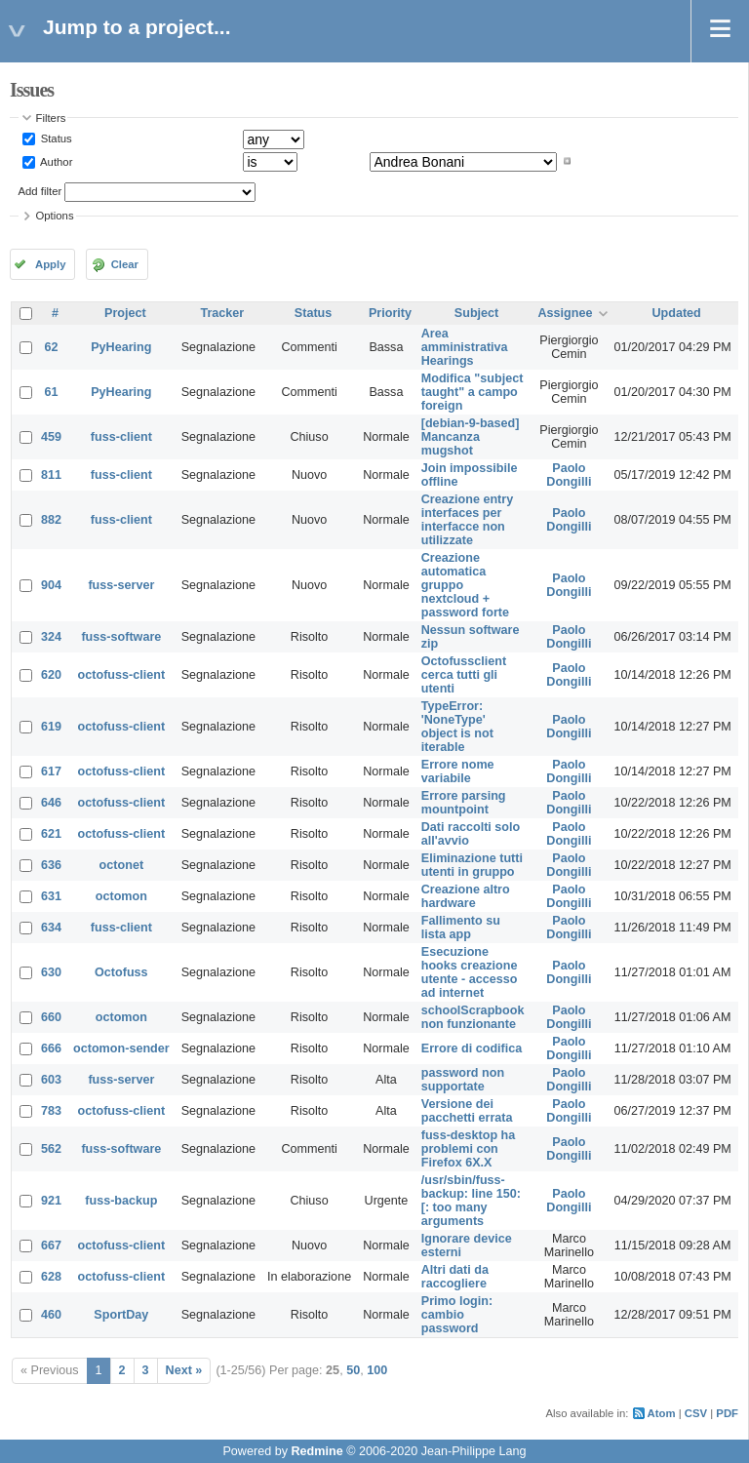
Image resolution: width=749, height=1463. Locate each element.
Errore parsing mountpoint (463, 802)
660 (51, 1017)
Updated (675, 313)
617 (51, 771)
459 (51, 437)
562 (51, 1149)
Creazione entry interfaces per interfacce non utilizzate (467, 520)
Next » (184, 1370)
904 (51, 585)
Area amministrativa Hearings (464, 347)
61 (52, 392)
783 (51, 1111)
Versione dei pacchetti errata (467, 1111)
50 (353, 1370)
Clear (124, 264)
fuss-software (121, 637)
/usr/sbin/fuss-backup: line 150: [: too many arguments (471, 1200)
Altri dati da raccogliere (455, 1276)
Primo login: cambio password (457, 1314)
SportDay (121, 1315)
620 (51, 675)
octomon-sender (121, 1048)
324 (51, 637)
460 (51, 1315)
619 (51, 726)
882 (51, 520)
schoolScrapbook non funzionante (473, 1017)
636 (51, 865)
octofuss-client (122, 675)
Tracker (222, 313)
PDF (727, 1413)
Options (55, 215)
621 (51, 834)
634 (51, 927)
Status (55, 138)
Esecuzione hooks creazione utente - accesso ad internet (469, 972)
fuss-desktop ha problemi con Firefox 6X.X (468, 1148)
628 (51, 1277)
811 (51, 475)
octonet (121, 865)
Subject (476, 313)
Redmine (316, 1451)
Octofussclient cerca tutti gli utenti (463, 674)
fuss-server (121, 585)
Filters (51, 118)
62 (52, 347)
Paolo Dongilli (568, 475)
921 (51, 1200)
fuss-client (121, 437)
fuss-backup (121, 1200)
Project (125, 313)
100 (377, 1370)
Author (55, 161)
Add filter (40, 191)
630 (51, 972)
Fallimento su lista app (460, 927)
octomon (121, 896)
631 (51, 896)
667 (51, 1245)
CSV (696, 1413)
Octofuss (121, 972)
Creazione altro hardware (465, 896)
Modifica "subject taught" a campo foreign (472, 392)
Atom (662, 1413)
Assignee (564, 313)
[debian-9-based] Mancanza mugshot (470, 436)
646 (51, 803)
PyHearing (121, 347)
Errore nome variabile (457, 771)
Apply (50, 264)
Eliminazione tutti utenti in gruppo (472, 865)
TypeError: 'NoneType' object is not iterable (457, 726)
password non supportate (462, 1079)
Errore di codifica (472, 1048)
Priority (390, 313)
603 (51, 1080)
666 (51, 1048)
